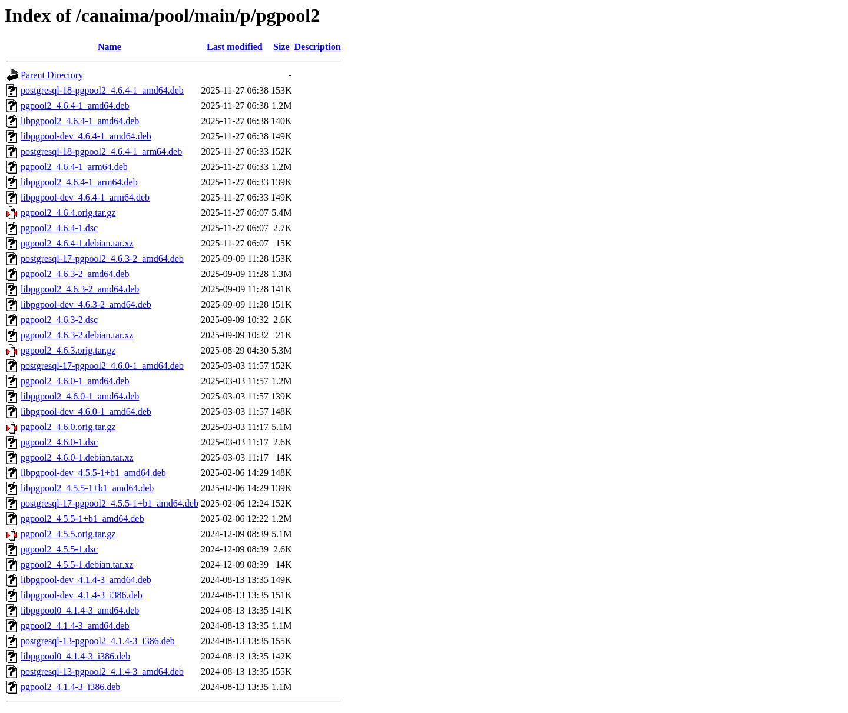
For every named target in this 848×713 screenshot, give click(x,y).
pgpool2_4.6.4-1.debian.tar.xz (77, 243)
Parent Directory (52, 75)
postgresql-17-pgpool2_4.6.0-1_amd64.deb (102, 366)
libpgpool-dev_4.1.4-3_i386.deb (82, 595)
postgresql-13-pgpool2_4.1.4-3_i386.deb (98, 641)
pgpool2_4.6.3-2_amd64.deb (75, 274)
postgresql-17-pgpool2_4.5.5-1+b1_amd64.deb (109, 503)
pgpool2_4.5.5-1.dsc (59, 549)
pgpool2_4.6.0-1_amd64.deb (75, 381)
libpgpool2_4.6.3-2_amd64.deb (80, 289)
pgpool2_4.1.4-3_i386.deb (70, 687)
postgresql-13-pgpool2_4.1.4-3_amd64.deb (102, 672)
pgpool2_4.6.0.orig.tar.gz (68, 427)
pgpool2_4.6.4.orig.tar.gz (68, 213)
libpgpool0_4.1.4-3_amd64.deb (80, 610)
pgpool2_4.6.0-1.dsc (59, 442)
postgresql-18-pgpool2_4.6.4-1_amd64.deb (102, 90)
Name (109, 47)
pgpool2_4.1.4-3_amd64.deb (75, 626)
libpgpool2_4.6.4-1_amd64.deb (80, 121)
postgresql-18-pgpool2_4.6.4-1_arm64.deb (101, 151)
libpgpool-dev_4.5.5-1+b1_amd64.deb (93, 473)
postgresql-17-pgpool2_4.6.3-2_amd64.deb (102, 259)
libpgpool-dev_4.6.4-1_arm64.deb (85, 197)
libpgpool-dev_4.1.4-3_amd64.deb (86, 580)
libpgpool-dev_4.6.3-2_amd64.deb (86, 304)
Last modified (235, 47)
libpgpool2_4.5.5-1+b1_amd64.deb (87, 488)
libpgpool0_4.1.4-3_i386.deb (75, 656)
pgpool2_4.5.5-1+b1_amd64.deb (82, 519)
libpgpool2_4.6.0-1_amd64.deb (80, 396)
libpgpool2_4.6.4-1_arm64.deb (79, 182)
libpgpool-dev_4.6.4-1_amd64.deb (86, 136)
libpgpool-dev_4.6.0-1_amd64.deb (86, 412)
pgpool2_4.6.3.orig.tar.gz (68, 350)
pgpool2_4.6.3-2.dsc (59, 320)
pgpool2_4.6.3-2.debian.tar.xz (77, 335)
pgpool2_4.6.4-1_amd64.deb (75, 106)
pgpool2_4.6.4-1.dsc (59, 228)
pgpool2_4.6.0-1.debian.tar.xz (77, 457)
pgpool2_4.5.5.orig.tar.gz (68, 534)
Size (281, 47)
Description (317, 47)
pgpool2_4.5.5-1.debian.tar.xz (77, 564)
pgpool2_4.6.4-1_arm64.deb (74, 167)
